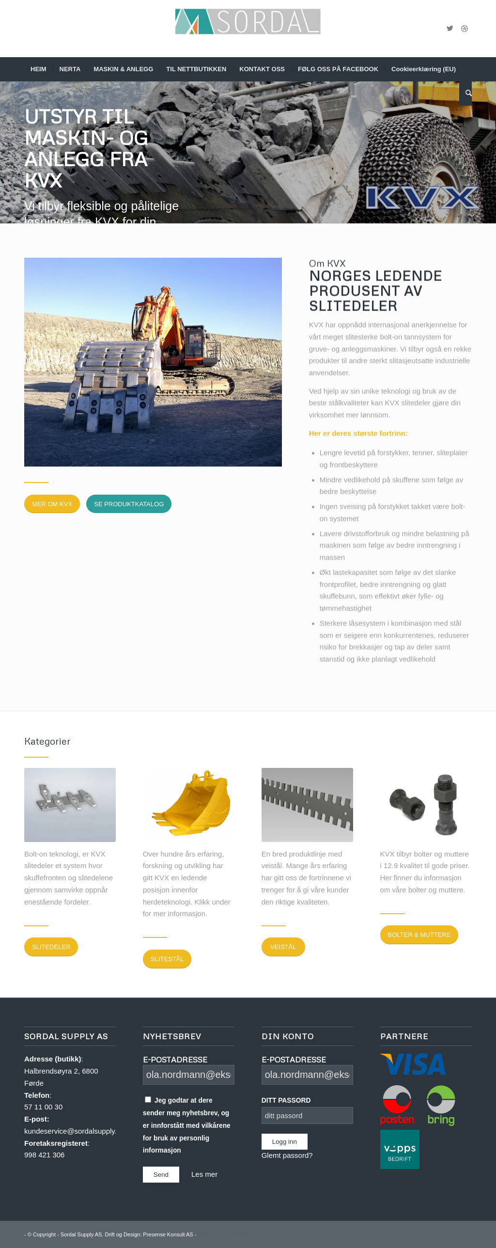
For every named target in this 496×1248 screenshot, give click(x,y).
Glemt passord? (287, 1155)
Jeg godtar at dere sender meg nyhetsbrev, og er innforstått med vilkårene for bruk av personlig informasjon (187, 1125)
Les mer (204, 1174)
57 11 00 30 (43, 1107)
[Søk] (465, 93)
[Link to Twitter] (450, 28)
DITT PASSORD (286, 1100)
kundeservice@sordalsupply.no (74, 1131)
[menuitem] (38, 69)
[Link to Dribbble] (464, 28)
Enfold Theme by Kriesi (225, 1234)
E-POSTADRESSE (175, 1059)
